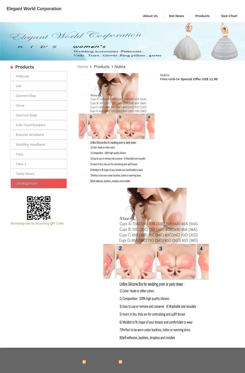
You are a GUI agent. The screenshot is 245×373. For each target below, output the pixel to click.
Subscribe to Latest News (102, 361)
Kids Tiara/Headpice (31, 125)
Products (102, 66)
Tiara (19, 154)
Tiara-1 (21, 164)
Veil (18, 86)
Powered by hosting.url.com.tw (218, 367)
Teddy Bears (25, 174)
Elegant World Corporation (34, 8)
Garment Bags (26, 115)
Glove (20, 105)
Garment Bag (26, 96)
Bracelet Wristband (30, 135)
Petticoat (22, 76)
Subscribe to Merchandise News (142, 361)
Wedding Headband (30, 144)
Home (82, 66)
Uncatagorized (26, 183)
